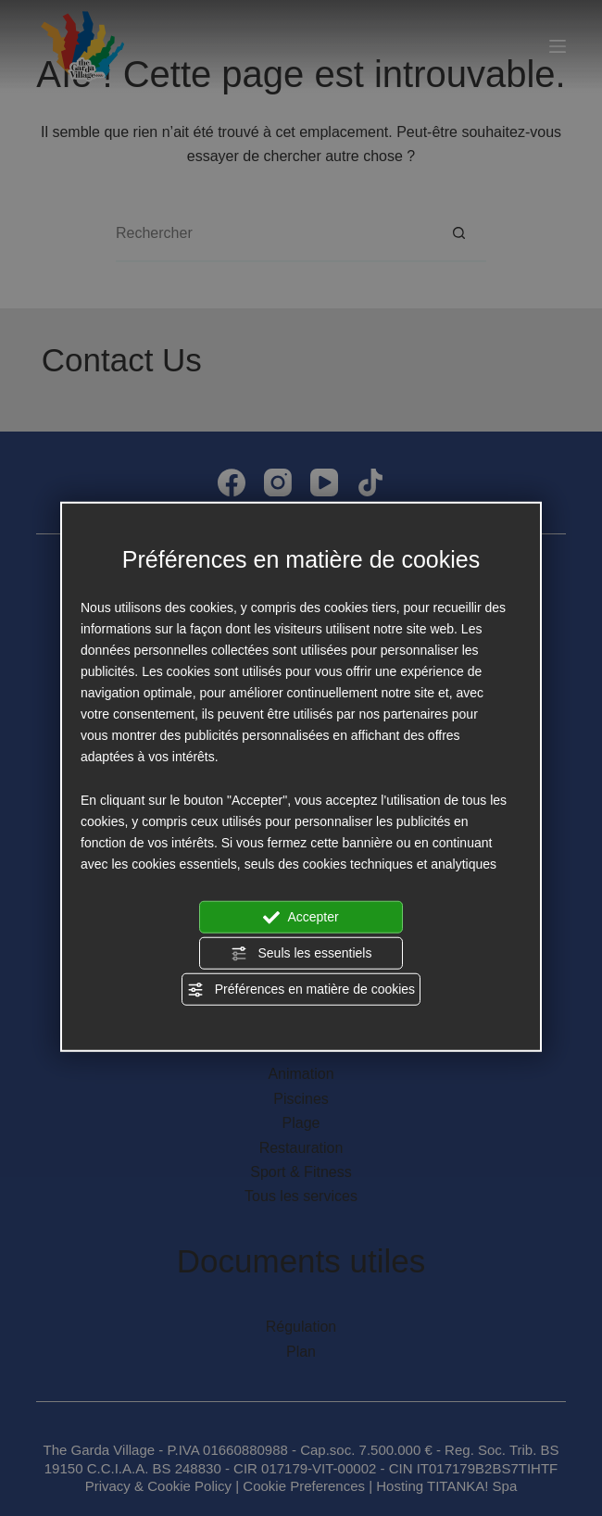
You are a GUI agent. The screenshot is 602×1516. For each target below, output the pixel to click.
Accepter (300, 916)
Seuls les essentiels (301, 954)
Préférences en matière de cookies (301, 990)
